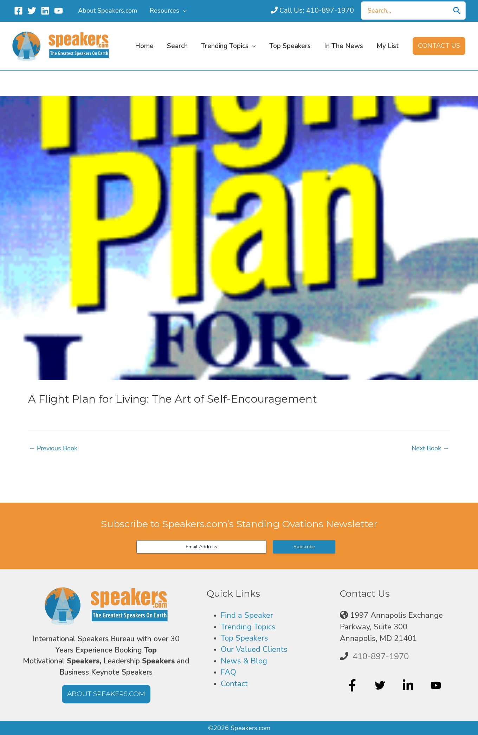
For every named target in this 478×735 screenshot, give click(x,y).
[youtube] (437, 685)
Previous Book (53, 448)
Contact (234, 683)
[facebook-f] (353, 685)
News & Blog (244, 661)
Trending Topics (248, 627)
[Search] (457, 10)
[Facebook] (18, 11)
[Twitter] (32, 11)
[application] (183, 10)
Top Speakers (244, 638)
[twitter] (381, 685)
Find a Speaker (247, 615)
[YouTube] (58, 11)
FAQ (228, 672)
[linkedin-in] (409, 685)
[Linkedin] (45, 11)
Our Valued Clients (254, 649)
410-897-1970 (381, 656)
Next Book (430, 448)
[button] (439, 46)
